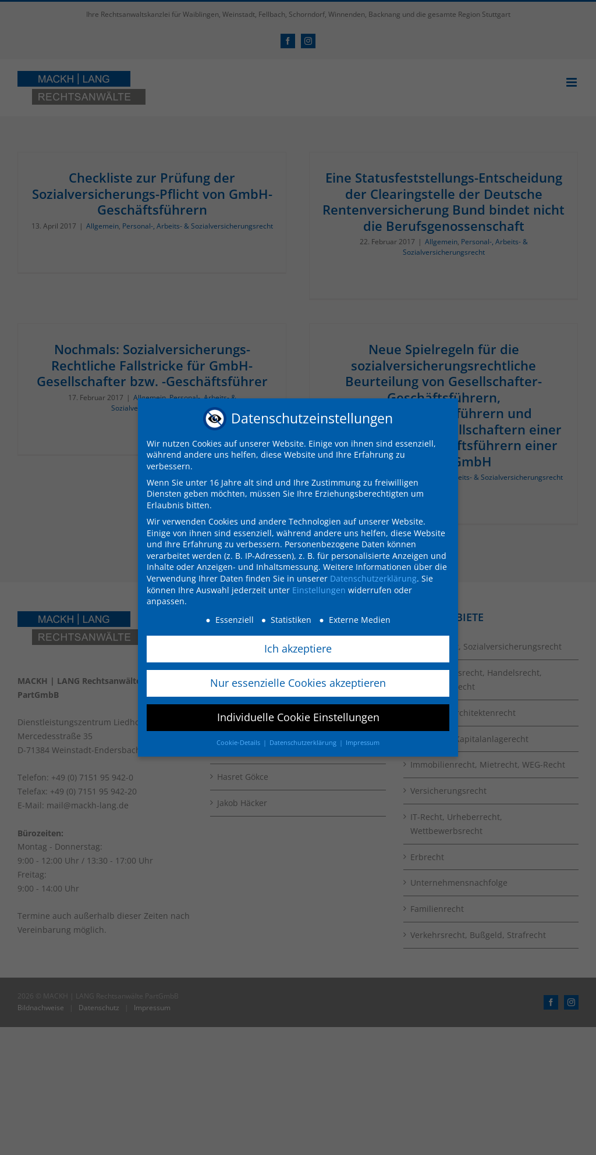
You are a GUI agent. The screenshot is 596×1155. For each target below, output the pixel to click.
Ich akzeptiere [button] (298, 648)
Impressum (362, 743)
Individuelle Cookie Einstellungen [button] (298, 717)
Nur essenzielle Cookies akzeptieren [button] (298, 683)
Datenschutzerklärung (373, 578)
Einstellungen (319, 590)
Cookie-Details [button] (239, 743)
